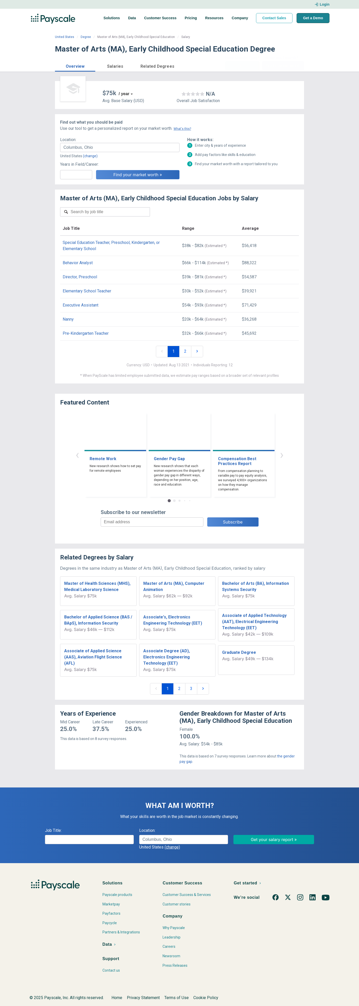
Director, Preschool (80, 276)
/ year (124, 94)
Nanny (68, 319)
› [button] (282, 454)
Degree (86, 37)
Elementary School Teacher (87, 291)
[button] (75, 66)
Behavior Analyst (78, 262)
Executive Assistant (80, 305)
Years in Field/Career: (79, 164)
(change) (90, 156)
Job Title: (53, 830)
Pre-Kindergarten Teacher (86, 333)
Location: (68, 139)
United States (64, 37)
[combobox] (120, 147)
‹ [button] (77, 454)
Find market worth (283, 65)
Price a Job (242, 65)
